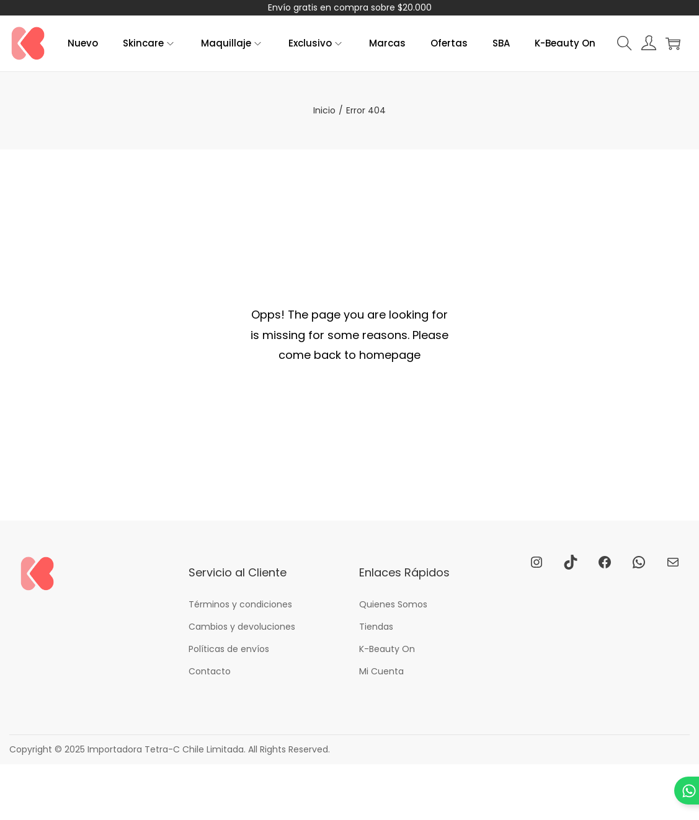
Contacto (210, 671)
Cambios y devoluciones (242, 626)
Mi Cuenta (381, 671)
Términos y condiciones (240, 604)
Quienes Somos (393, 604)
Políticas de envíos (229, 649)
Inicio (324, 110)
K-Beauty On (387, 649)
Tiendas (376, 626)
